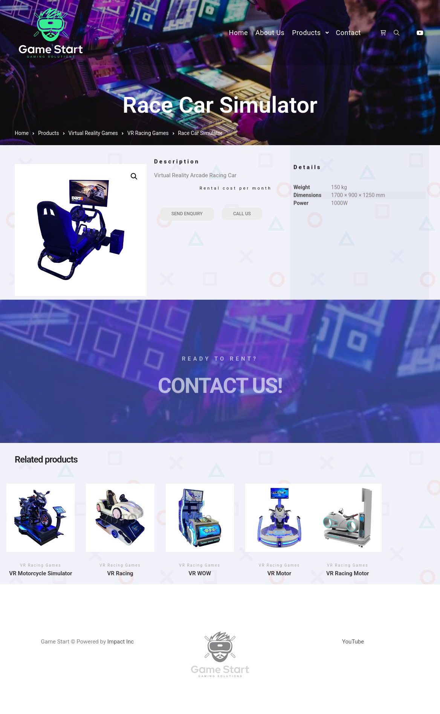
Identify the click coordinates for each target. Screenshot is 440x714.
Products (48, 133)
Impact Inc (120, 641)
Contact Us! (220, 394)
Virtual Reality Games (93, 133)
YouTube (353, 641)
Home (22, 133)
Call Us (242, 213)
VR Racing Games (148, 133)
